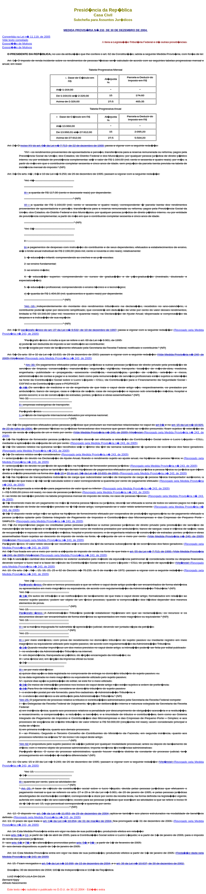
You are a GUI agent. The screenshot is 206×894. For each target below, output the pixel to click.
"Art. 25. (24, 699)
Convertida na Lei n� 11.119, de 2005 (26, 36)
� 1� (23, 596)
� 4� (24, 387)
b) (26, 247)
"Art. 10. (30, 306)
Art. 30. (31, 364)
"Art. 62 (24, 744)
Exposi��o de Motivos (17, 43)
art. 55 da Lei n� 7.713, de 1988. (151, 551)
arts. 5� (82, 842)
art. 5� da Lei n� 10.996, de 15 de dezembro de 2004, (77, 863)
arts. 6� (17, 842)
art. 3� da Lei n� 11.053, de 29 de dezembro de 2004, (73, 813)
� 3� (23, 684)
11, (27, 835)
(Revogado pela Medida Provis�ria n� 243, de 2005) (58, 358)
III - (26, 192)
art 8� (160, 424)
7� (27, 842)
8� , (93, 842)
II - (21, 404)
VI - (27, 204)
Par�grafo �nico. (31, 584)
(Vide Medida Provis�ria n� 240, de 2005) (101, 432)
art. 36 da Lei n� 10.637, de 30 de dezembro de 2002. (150, 863)
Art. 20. (26, 788)
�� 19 (59, 473)
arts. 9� (17, 835)
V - (21, 626)
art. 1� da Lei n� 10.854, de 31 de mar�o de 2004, (78, 821)
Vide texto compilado (15, 40)
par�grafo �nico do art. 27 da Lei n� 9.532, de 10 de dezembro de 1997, (69, 330)
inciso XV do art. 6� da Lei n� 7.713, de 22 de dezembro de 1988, (62, 145)
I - (20, 415)
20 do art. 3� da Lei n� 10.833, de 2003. (93, 473)
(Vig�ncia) (17, 358)
